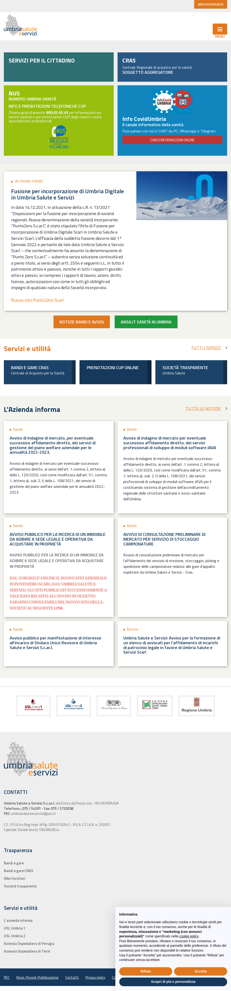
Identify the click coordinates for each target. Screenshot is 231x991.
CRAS (129, 60)
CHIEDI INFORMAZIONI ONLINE (172, 140)
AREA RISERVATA (210, 4)
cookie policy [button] (188, 936)
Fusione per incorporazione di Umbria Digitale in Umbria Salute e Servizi (67, 194)
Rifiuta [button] (145, 971)
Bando (18, 429)
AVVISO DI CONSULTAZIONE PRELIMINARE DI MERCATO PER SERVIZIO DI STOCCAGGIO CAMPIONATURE (164, 539)
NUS (14, 93)
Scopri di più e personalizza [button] (173, 982)
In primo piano (29, 181)
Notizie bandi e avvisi (81, 322)
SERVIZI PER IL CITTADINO (42, 60)
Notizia (132, 629)
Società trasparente (185, 367)
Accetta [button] (201, 971)
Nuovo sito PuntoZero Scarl (37, 300)
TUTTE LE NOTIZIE (203, 408)
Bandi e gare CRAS (30, 367)
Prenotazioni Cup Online (113, 367)
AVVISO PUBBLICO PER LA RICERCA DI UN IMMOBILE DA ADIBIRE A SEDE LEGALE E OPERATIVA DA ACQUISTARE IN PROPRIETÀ (58, 539)
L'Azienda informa (32, 409)
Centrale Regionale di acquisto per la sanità (172, 69)
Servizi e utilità (27, 348)
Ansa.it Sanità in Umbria (146, 322)
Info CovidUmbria (144, 118)
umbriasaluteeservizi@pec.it (33, 813)
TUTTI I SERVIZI (206, 347)
